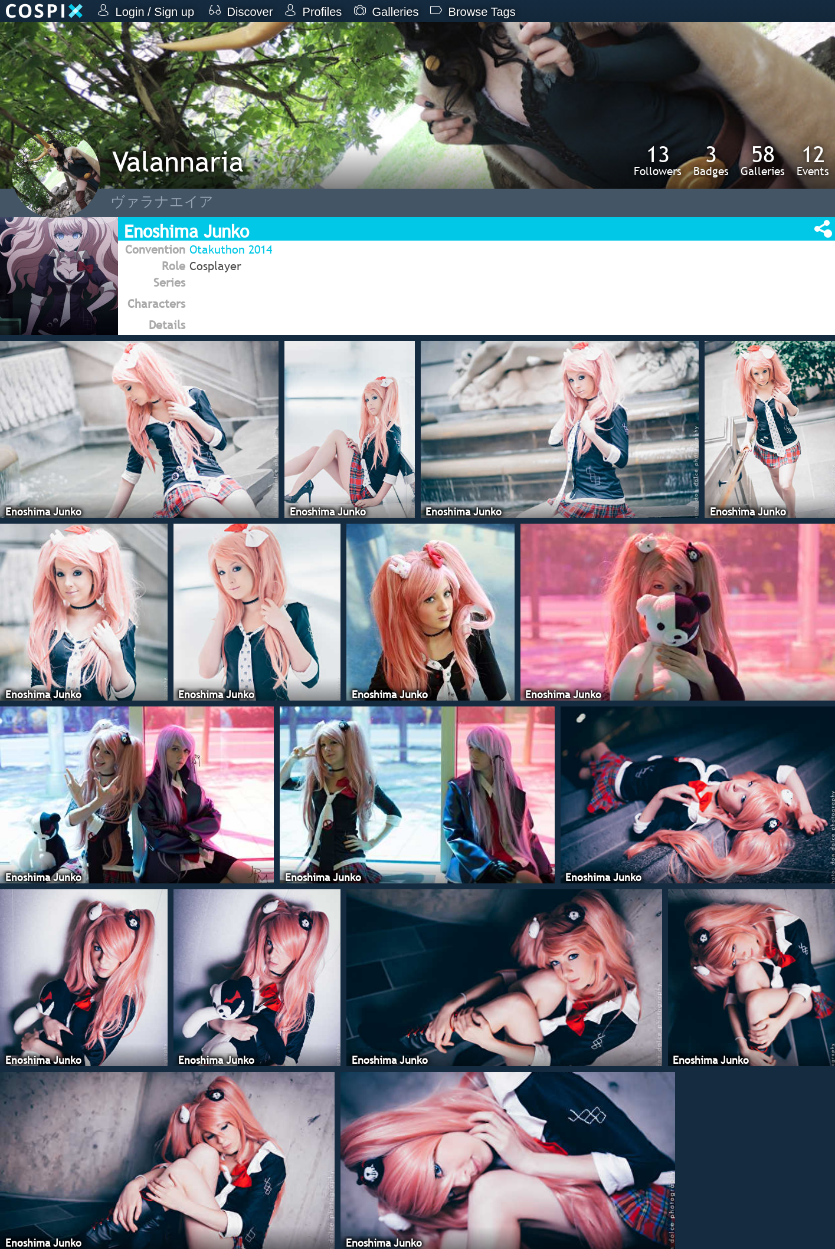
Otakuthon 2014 (230, 249)
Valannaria (178, 161)
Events (813, 160)
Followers (658, 160)
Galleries (763, 160)
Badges (711, 160)
